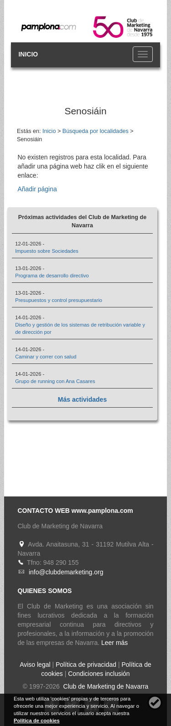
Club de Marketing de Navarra (105, 686)
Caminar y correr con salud (45, 356)
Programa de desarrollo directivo (52, 275)
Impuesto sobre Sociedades (46, 251)
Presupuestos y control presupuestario (58, 300)
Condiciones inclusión (99, 673)
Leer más (114, 642)
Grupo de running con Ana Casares (55, 381)
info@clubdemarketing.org (66, 572)
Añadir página (37, 189)
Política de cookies (37, 720)
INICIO (28, 54)
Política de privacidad (86, 664)
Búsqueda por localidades (95, 131)
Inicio (49, 131)
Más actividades (82, 399)
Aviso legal (35, 664)
